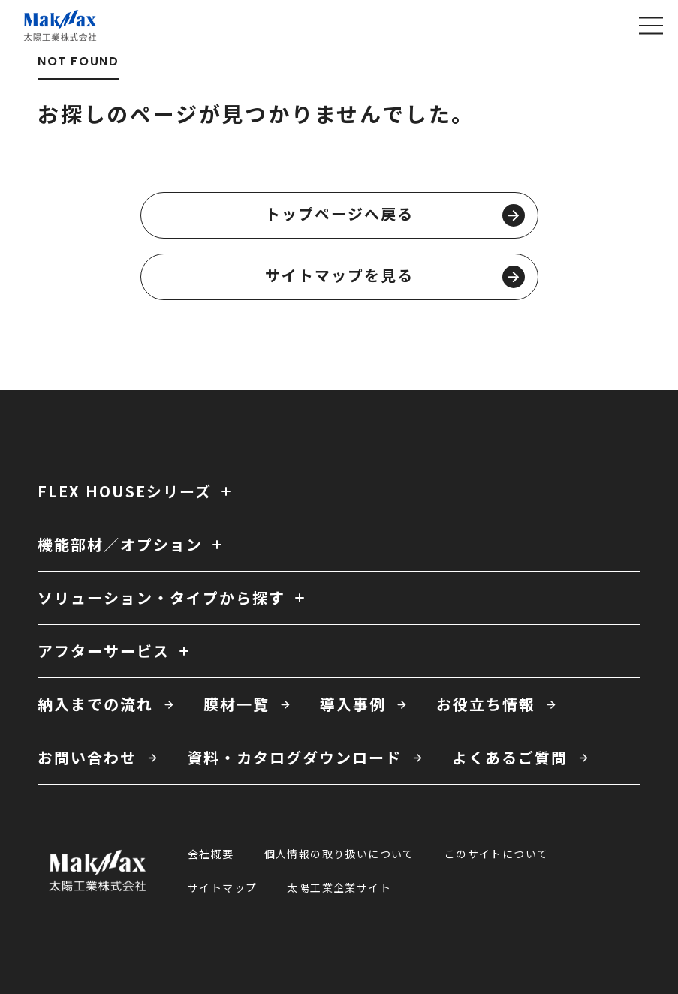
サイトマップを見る (395, 276)
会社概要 (211, 853)
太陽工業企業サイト (339, 887)
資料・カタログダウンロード (294, 757)
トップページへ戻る (395, 215)
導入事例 (353, 704)
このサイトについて (496, 853)
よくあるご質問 (510, 757)
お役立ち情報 (485, 704)
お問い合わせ (87, 757)
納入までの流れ (95, 704)
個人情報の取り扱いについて (339, 853)
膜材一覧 (236, 704)
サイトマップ (222, 887)
